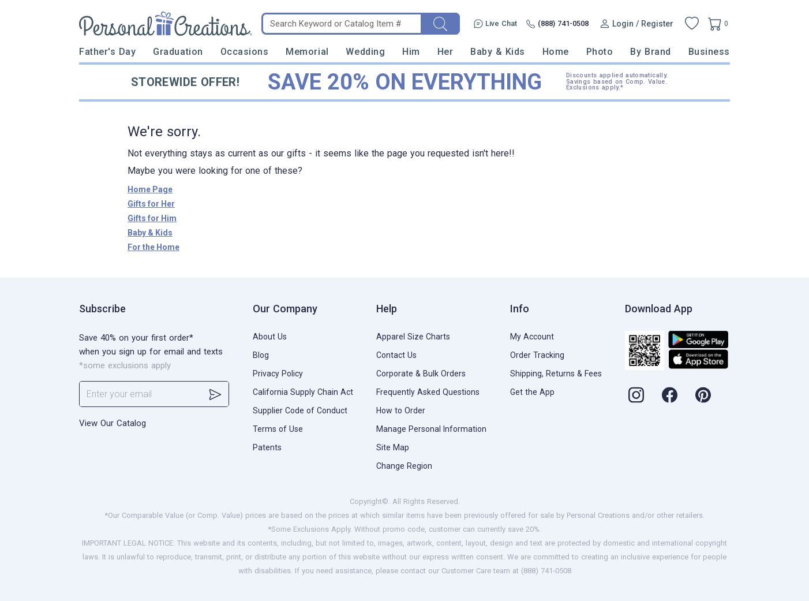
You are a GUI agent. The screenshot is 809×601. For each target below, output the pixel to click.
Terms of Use (278, 429)
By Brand (650, 51)
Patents (267, 447)
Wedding (365, 51)
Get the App (532, 392)
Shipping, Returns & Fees (556, 373)
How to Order (400, 410)
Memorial (307, 51)
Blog (261, 355)
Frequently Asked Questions (428, 392)
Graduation (178, 51)
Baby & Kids (497, 51)
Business (709, 51)
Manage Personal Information (431, 429)
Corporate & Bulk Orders (421, 373)
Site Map (392, 447)
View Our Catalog (112, 423)
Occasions (244, 51)
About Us (270, 336)
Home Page (150, 189)
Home (555, 51)
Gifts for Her (151, 203)
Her (445, 51)
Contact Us (396, 355)
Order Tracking (537, 355)
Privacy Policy (278, 373)
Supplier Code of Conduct (300, 410)
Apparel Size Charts (413, 336)
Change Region (404, 466)
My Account (532, 336)
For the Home (153, 247)
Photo (599, 51)
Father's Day (107, 51)
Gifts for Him (152, 218)
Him (411, 51)
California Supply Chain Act (303, 392)
